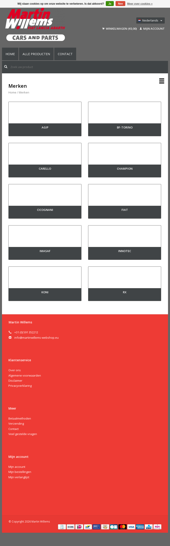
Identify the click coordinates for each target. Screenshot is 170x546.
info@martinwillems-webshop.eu (36, 338)
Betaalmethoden (19, 418)
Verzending (16, 424)
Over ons (14, 370)
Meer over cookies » (140, 3)
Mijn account (152, 29)
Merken (24, 92)
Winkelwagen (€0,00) (119, 29)
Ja (109, 3)
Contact (65, 54)
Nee (120, 3)
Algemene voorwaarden (24, 375)
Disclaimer (15, 381)
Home (10, 54)
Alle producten (36, 54)
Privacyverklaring (20, 386)
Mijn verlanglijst (18, 477)
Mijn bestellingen (19, 472)
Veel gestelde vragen (22, 434)
